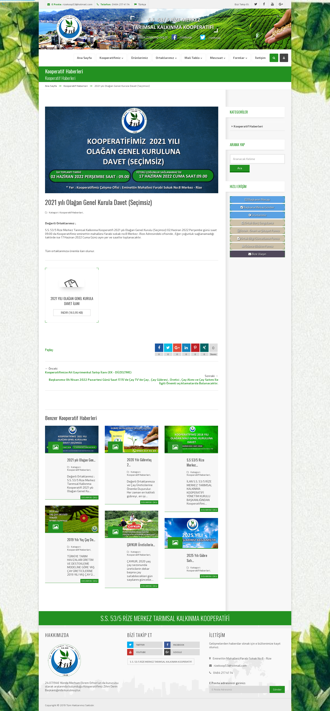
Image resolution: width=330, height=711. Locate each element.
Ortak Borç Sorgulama (257, 223)
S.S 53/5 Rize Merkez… (195, 462)
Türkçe (140, 4)
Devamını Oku (89, 497)
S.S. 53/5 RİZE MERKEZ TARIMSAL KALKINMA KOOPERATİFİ (161, 661)
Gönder (277, 689)
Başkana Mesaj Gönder (257, 207)
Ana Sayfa (51, 85)
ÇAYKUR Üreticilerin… (141, 544)
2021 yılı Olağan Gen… (81, 460)
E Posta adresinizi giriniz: (227, 683)
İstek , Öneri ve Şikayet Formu (258, 231)
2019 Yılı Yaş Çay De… (81, 539)
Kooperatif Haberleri (76, 85)
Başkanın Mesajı (257, 199)
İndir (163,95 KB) (72, 312)
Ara (239, 168)
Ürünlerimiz (257, 215)
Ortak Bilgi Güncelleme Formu (258, 238)
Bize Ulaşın (257, 254)
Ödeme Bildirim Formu (257, 246)
